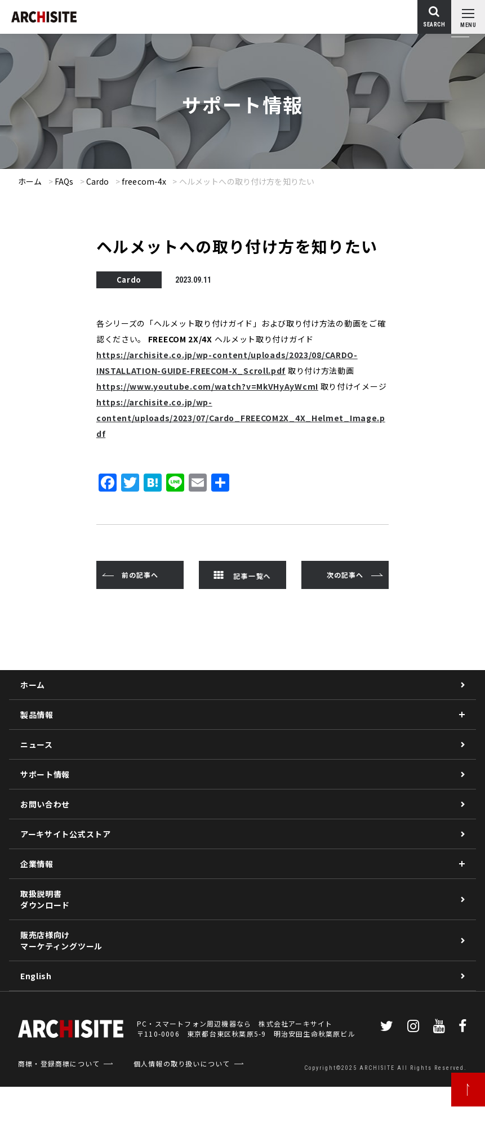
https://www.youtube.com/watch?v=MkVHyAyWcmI (207, 386)
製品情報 (37, 714)
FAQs (64, 181)
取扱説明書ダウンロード (45, 899)
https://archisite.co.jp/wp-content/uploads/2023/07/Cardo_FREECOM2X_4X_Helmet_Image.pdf (240, 417)
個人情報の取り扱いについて (182, 1063)
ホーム (30, 181)
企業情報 (37, 863)
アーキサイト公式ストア (65, 834)
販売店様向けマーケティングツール (61, 940)
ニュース (36, 744)
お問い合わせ (45, 804)
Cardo (97, 181)
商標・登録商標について (59, 1063)
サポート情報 (45, 774)
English (36, 975)
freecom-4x (144, 181)
